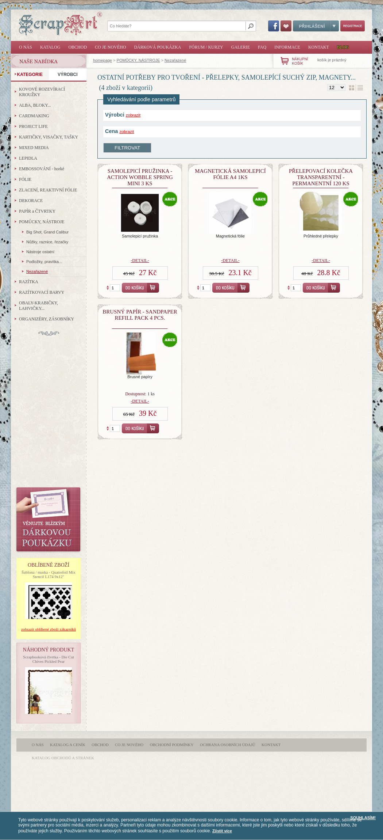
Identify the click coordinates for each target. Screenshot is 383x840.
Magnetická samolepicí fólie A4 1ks (230, 174)
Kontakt (318, 47)
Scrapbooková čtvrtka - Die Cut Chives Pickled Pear (48, 659)
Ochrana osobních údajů (227, 744)
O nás (25, 47)
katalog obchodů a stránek (63, 758)
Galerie (240, 47)
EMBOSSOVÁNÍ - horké (41, 168)
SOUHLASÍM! (363, 818)
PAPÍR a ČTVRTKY (37, 211)
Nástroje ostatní (40, 252)
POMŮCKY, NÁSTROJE (138, 60)
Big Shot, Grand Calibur (47, 232)
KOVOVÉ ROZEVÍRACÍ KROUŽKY (42, 92)
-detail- (140, 260)
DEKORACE (31, 200)
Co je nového (110, 47)
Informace (287, 47)
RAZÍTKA (28, 281)
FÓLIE (25, 179)
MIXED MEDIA (34, 147)
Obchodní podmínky (172, 744)
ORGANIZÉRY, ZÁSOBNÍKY (46, 319)
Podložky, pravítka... (44, 261)
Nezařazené (175, 60)
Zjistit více (222, 831)
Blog (343, 47)
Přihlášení (316, 25)
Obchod (77, 47)
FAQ (262, 47)
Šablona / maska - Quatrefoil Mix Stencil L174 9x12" (49, 574)
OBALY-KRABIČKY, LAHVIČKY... (38, 305)
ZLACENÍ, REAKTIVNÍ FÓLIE (48, 190)
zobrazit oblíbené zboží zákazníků (48, 629)
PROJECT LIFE (33, 126)
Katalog (50, 47)
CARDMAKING (34, 115)
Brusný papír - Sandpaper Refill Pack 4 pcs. (139, 315)
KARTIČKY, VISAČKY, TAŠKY (48, 137)
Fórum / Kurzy (206, 47)
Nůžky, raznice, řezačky (47, 242)
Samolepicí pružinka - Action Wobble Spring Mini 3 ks (140, 177)
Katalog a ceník (67, 744)
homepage (102, 60)
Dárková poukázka (157, 47)
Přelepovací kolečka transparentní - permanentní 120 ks (321, 177)
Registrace (352, 25)
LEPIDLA (28, 158)
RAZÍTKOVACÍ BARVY (42, 292)
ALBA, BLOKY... (35, 105)
